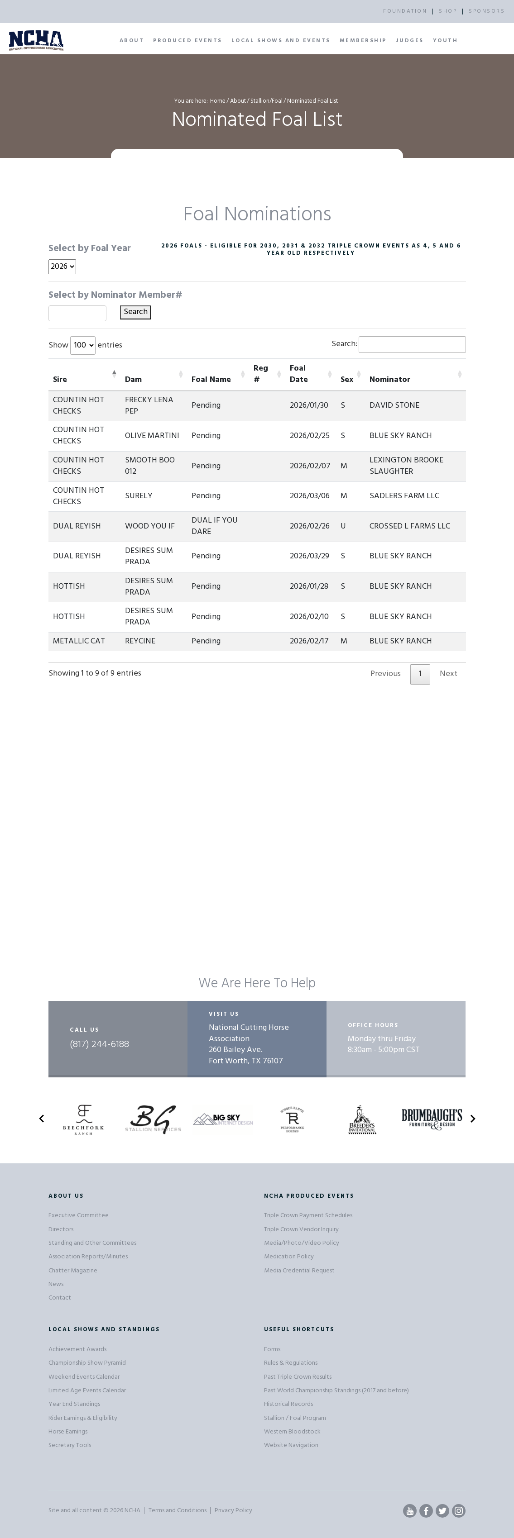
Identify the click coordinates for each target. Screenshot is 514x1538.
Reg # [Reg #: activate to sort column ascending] (261, 374)
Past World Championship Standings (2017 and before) (336, 1391)
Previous (385, 674)
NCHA (132, 1510)
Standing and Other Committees (92, 1243)
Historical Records (288, 1404)
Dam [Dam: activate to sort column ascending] (133, 379)
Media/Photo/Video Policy (301, 1243)
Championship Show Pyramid (87, 1363)
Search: (398, 344)
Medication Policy (289, 1257)
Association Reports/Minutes (88, 1257)
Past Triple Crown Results (297, 1377)
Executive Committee (78, 1215)
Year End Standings (74, 1404)
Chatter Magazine (72, 1271)
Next (448, 674)
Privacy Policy (233, 1510)
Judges (410, 40)
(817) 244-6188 (99, 1045)
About (132, 40)
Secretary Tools (69, 1445)
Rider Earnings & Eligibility (82, 1418)
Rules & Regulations (290, 1363)
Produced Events (187, 40)
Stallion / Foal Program (295, 1418)
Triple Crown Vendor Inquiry (301, 1229)
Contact (59, 1298)
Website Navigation (291, 1445)
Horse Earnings (67, 1432)
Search (136, 312)
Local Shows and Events (281, 40)
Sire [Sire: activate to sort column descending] (60, 379)
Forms (272, 1349)
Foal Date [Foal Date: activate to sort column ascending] (299, 374)
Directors (60, 1229)
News (55, 1284)
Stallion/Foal (266, 101)
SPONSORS (487, 11)
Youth (445, 40)
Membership (363, 40)
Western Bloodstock (292, 1432)
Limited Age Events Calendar (87, 1391)
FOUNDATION (405, 11)
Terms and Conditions (178, 1510)
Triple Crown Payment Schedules (308, 1215)
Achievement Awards (77, 1349)
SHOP (448, 11)
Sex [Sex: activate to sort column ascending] (347, 379)
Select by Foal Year (89, 249)
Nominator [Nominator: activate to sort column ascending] (390, 379)
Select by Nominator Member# (115, 295)
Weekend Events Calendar (84, 1377)
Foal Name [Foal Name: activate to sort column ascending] (211, 379)
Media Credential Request (299, 1271)
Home (218, 101)
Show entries (85, 345)
